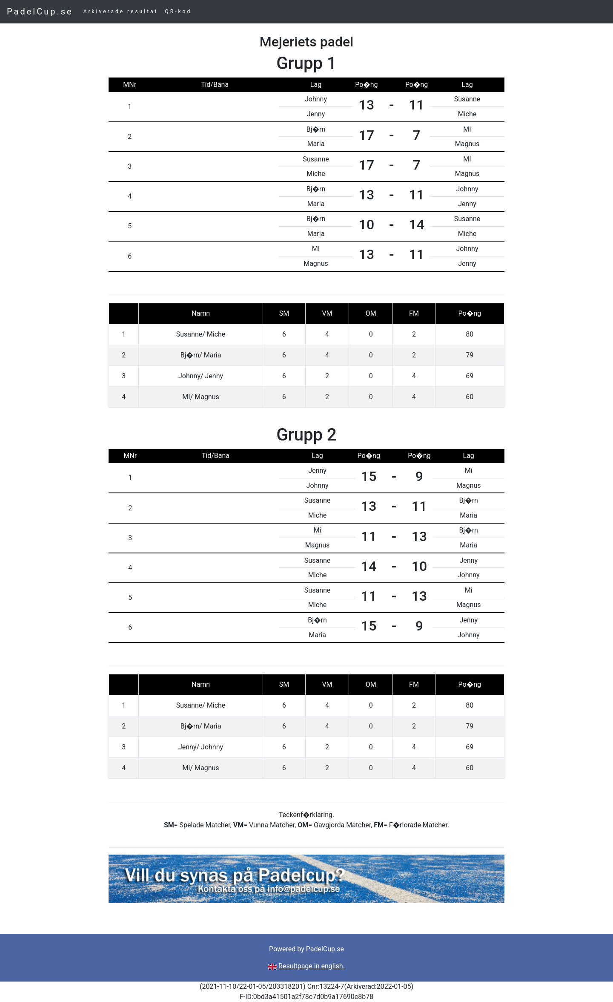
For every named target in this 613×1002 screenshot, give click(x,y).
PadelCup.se (40, 11)
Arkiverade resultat (120, 11)
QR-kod (178, 11)
